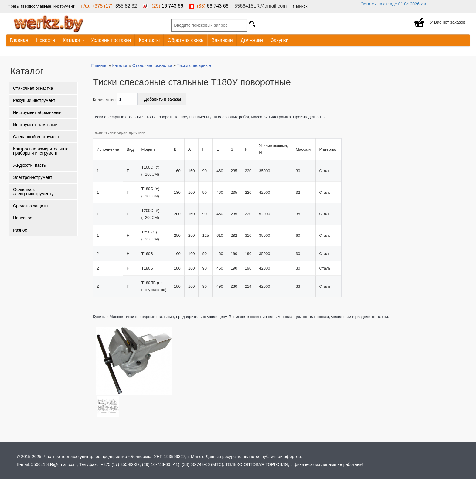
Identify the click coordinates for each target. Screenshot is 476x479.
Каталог (72, 41)
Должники (252, 40)
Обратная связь (185, 40)
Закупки (279, 40)
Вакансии (222, 40)
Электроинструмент (32, 177)
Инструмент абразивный (37, 112)
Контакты (149, 40)
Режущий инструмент (34, 100)
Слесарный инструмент (36, 136)
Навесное (22, 218)
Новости (45, 40)
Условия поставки (111, 40)
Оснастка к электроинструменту (33, 191)
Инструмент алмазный (35, 124)
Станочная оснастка (33, 88)
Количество (104, 99)
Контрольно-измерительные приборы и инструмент (41, 151)
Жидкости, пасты (30, 165)
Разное (20, 230)
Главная (19, 40)
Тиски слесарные (194, 65)
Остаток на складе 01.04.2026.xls (393, 4)
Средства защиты (30, 205)
